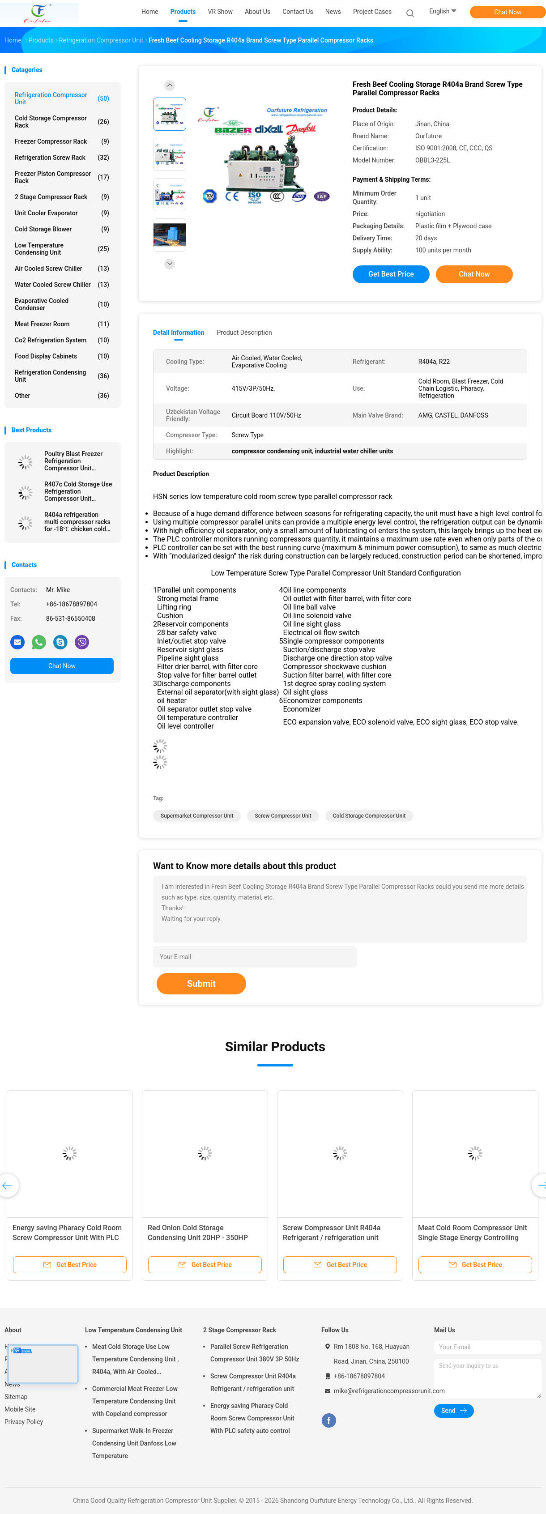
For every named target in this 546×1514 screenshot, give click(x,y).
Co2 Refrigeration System (62, 340)
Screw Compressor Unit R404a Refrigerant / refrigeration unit (253, 1382)
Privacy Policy (23, 1421)
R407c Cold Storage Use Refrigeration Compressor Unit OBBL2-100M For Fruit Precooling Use (78, 491)
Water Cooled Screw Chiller (62, 284)
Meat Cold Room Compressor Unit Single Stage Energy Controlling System (472, 1238)
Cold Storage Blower (62, 229)
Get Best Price (391, 274)
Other (62, 395)
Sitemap (15, 1396)
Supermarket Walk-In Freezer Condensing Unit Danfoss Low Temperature (134, 1443)
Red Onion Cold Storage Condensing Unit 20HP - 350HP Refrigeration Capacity (198, 1238)
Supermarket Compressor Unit (197, 816)
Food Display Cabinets (62, 356)
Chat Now (508, 12)
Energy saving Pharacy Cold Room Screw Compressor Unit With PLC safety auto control (67, 1238)
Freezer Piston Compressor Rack (62, 177)
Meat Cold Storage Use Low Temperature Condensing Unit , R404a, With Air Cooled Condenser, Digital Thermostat (135, 1360)
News (12, 1384)
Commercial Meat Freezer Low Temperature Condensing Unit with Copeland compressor (135, 1401)
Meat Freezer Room (62, 324)
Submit (201, 983)
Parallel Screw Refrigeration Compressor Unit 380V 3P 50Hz (254, 1353)
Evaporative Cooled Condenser (62, 304)
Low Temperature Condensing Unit (62, 249)
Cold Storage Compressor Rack (62, 122)
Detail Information (178, 332)
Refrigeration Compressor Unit (62, 98)
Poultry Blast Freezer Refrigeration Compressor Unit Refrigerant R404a (73, 461)
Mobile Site (20, 1409)
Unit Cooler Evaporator (62, 213)
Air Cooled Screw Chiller (62, 268)
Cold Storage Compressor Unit (369, 816)
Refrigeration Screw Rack (62, 157)
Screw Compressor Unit (283, 816)
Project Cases (372, 11)
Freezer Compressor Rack (62, 141)
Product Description (244, 332)
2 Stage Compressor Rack (62, 196)
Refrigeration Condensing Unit (62, 376)
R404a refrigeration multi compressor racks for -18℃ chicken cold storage (77, 522)
